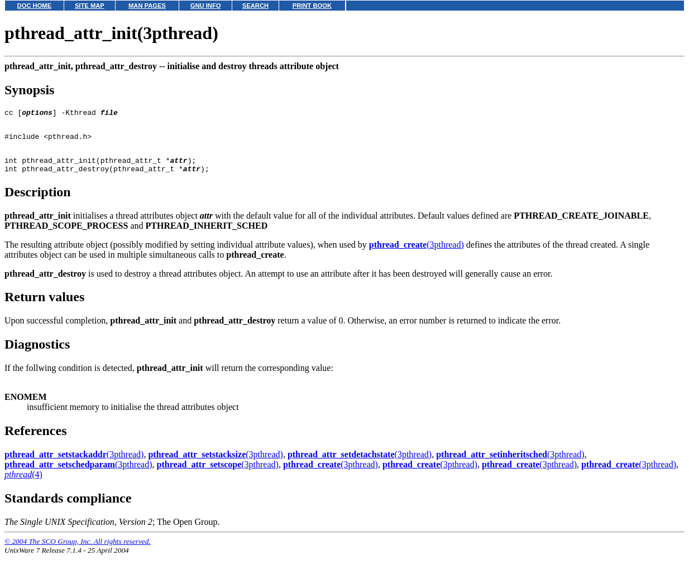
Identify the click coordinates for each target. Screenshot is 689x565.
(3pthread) (416, 254)
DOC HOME (34, 5)
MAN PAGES (147, 5)
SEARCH (255, 5)
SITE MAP (89, 5)
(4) (23, 484)
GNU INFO (205, 5)
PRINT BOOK (312, 5)
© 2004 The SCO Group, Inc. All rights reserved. (77, 551)
